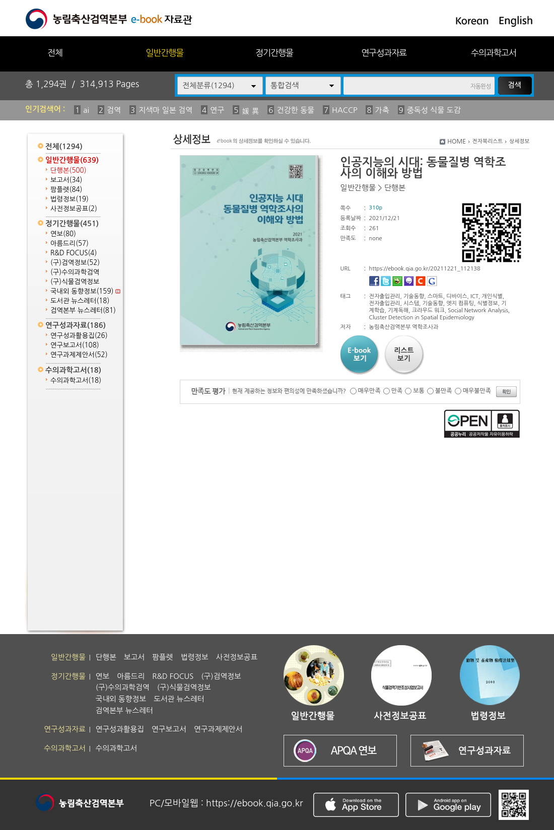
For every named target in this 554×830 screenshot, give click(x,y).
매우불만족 (477, 391)
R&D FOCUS (73, 253)
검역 (114, 110)
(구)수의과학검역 (74, 272)
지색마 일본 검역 (165, 110)
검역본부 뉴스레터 (83, 310)
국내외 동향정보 (85, 291)
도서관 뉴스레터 (79, 301)
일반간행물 (164, 52)
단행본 (68, 170)
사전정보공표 (73, 208)
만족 (397, 391)
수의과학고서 (493, 52)
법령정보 (69, 199)
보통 (419, 391)
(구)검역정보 (75, 262)
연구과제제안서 (79, 355)
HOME (456, 142)
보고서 (66, 180)
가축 (382, 110)
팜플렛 (66, 189)
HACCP (345, 110)
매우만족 (369, 391)
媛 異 (250, 111)
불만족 (443, 391)
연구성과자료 (383, 52)
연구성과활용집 (79, 335)
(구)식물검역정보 (74, 282)
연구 (217, 110)
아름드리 (69, 243)
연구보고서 (74, 345)
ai (86, 110)
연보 (63, 234)
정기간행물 (274, 52)
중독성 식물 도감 (434, 110)
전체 (54, 52)
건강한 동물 (295, 110)
